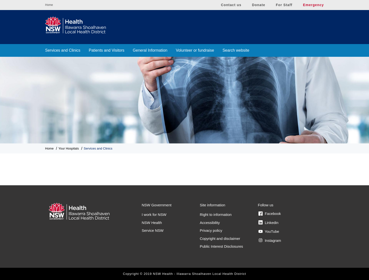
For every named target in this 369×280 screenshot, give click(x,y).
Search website (236, 50)
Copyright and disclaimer (220, 238)
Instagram (269, 240)
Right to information (216, 214)
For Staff (284, 5)
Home (49, 5)
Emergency (313, 5)
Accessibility (210, 223)
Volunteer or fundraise (195, 50)
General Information (150, 50)
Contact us (231, 5)
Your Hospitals (68, 148)
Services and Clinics (62, 50)
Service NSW (153, 230)
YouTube (268, 231)
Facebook (269, 213)
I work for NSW (154, 214)
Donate (258, 5)
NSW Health (152, 223)
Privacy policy (211, 230)
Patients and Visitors (106, 50)
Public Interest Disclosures (221, 246)
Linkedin (268, 222)
